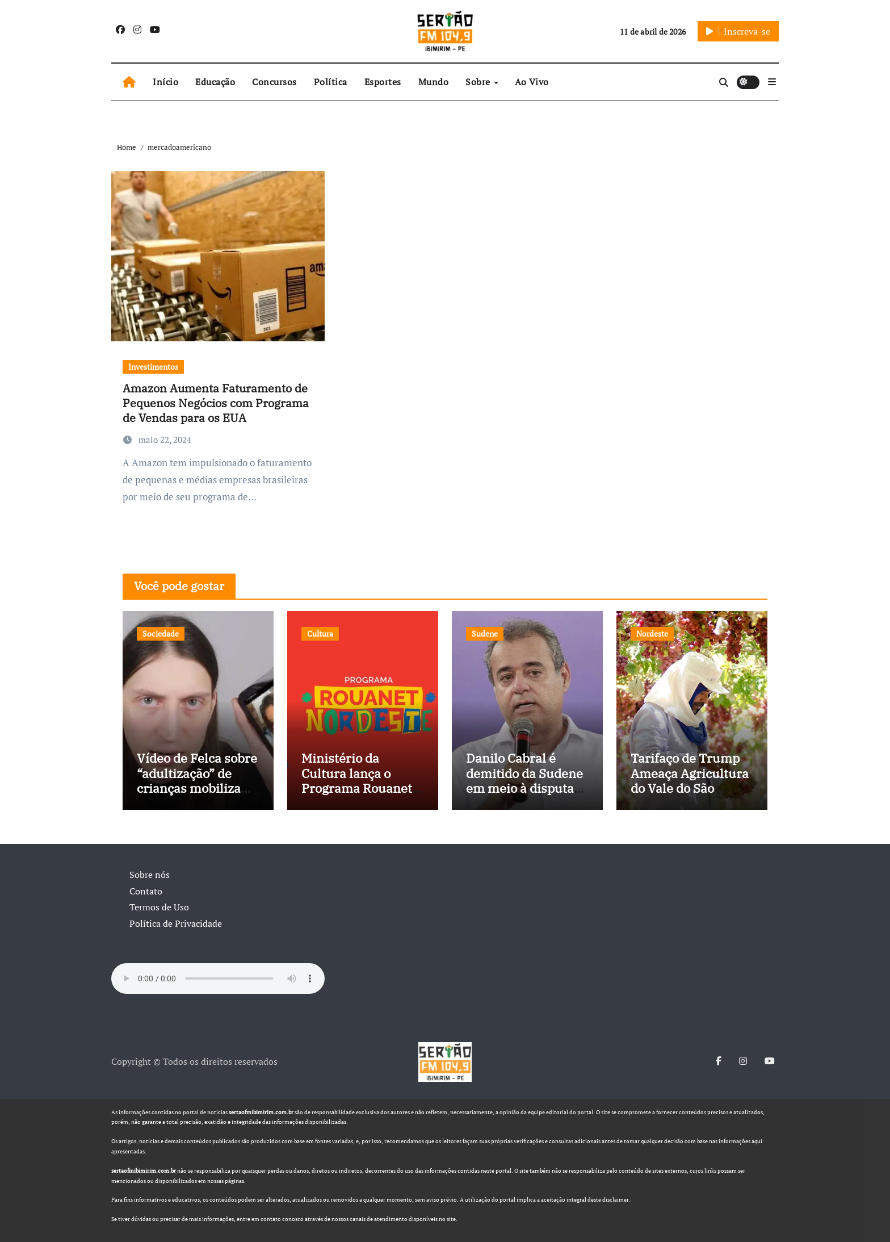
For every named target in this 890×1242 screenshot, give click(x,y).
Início (165, 82)
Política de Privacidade (175, 923)
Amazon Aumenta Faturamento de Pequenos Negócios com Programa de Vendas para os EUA (216, 402)
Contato (145, 891)
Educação (215, 82)
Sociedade (160, 633)
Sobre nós (149, 874)
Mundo (433, 82)
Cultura (320, 633)
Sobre (479, 82)
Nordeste (652, 633)
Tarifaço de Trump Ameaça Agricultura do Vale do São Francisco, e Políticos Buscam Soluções (690, 795)
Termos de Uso (159, 907)
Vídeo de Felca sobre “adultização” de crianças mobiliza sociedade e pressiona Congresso (198, 788)
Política (330, 82)
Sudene (485, 633)
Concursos (274, 82)
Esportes (382, 82)
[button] (772, 82)
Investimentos (153, 366)
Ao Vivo (532, 82)
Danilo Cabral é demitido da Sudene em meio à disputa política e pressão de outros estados (525, 788)
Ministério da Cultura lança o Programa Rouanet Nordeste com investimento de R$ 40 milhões (358, 795)
